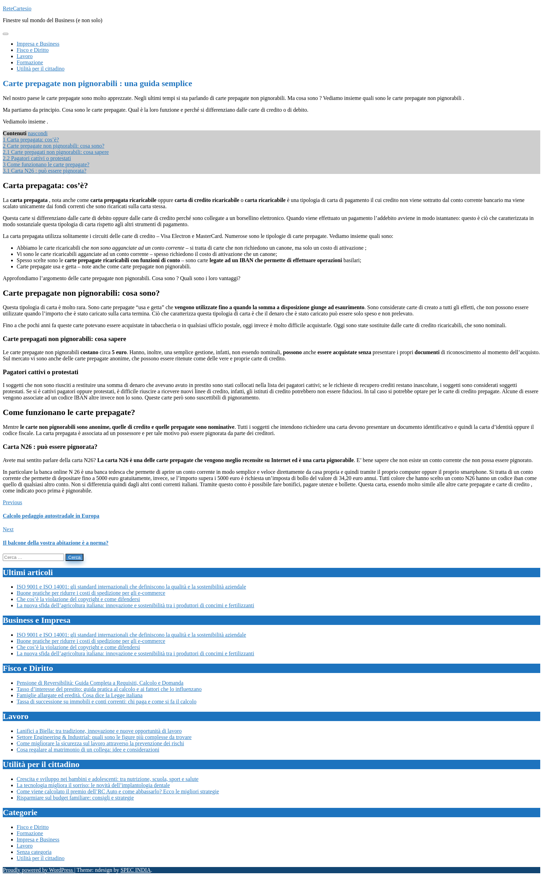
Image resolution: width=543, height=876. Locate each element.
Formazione (30, 833)
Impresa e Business (38, 839)
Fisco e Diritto (32, 827)
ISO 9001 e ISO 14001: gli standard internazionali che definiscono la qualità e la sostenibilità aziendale (131, 587)
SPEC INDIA (136, 870)
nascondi (37, 133)
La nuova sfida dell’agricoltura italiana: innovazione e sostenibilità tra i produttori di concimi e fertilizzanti (135, 605)
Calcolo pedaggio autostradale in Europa (51, 516)
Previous (12, 502)
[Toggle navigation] (5, 34)
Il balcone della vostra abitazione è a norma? (55, 543)
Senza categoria (34, 852)
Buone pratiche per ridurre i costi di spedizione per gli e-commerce (91, 593)
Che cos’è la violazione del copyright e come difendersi (78, 599)
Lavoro (25, 846)
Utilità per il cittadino (40, 858)
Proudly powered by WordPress (38, 870)
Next (8, 529)
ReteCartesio (17, 8)
